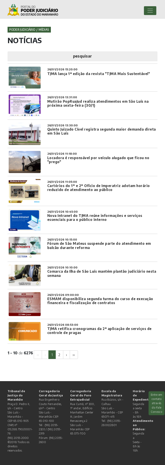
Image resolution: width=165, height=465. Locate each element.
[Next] (66, 354)
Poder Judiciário (22, 29)
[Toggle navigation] (150, 10)
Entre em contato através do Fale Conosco (156, 403)
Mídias (44, 29)
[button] (83, 56)
